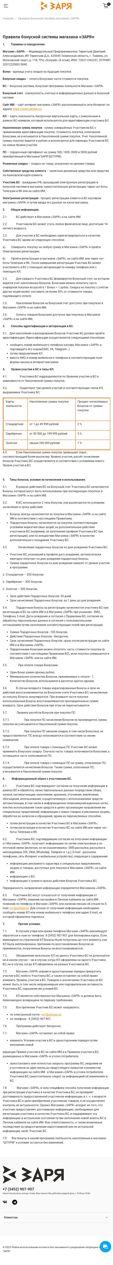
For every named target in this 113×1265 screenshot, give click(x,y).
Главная (8, 18)
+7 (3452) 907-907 (18, 1189)
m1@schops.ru (51, 1014)
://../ (27, 109)
